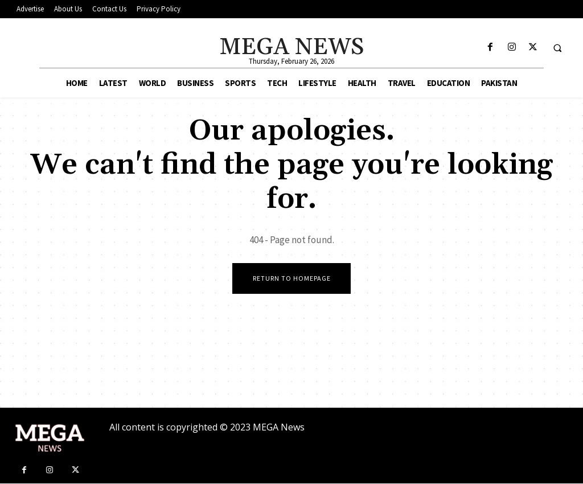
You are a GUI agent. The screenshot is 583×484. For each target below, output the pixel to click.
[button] (557, 48)
